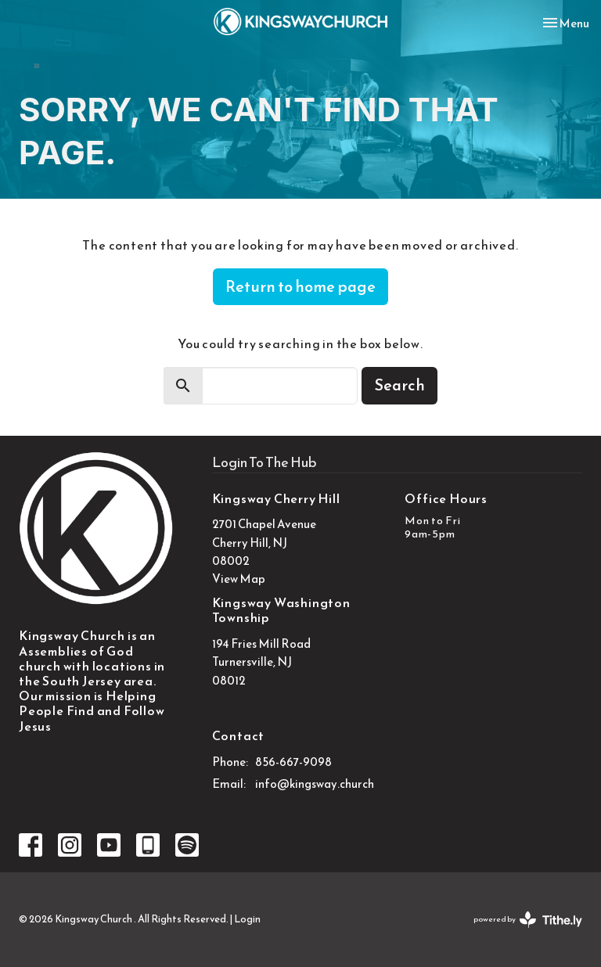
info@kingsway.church (314, 784)
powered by (527, 919)
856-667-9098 (293, 762)
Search (399, 385)
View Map (238, 579)
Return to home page (300, 286)
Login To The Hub (264, 462)
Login (247, 918)
